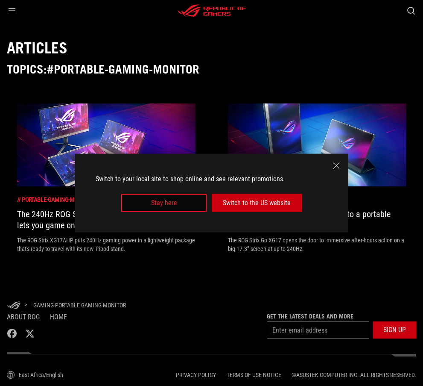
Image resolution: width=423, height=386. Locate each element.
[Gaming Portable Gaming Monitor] (79, 305)
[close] (336, 165)
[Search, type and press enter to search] (411, 10)
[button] (12, 11)
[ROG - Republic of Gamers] (212, 10)
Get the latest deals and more (310, 316)
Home (58, 317)
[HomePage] (13, 305)
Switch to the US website (257, 203)
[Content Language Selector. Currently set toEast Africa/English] (35, 375)
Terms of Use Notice (254, 374)
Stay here (164, 203)
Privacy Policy (196, 374)
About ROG (23, 317)
